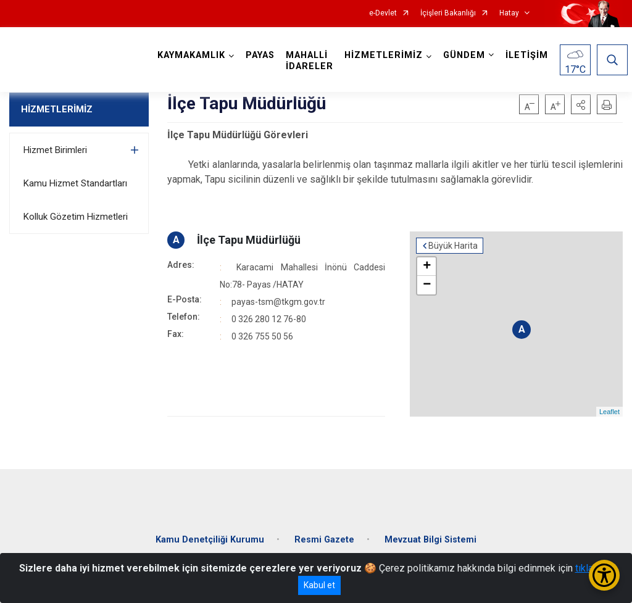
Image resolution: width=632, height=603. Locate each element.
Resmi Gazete (324, 538)
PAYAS (260, 55)
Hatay (509, 13)
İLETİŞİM (527, 55)
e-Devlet (383, 13)
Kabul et (319, 585)
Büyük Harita (453, 246)
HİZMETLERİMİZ (57, 109)
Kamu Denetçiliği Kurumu (210, 538)
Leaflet (609, 411)
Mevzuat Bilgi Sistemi (430, 538)
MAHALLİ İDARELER (310, 61)
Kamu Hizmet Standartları (75, 183)
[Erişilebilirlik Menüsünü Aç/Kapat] (604, 575)
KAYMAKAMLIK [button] (192, 55)
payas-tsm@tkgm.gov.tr (278, 302)
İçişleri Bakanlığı (448, 13)
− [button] (427, 285)
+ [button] (427, 266)
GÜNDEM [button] (465, 55)
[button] (581, 104)
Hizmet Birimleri (55, 150)
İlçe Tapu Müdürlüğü (249, 239)
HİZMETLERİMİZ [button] (384, 55)
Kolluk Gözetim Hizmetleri (75, 216)
